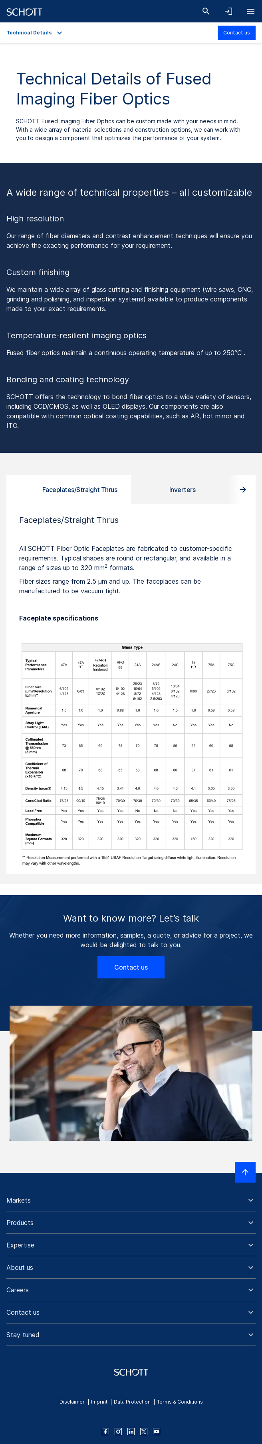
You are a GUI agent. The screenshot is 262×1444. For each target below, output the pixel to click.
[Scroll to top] (245, 1172)
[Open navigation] (251, 11)
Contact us (236, 33)
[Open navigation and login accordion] (228, 11)
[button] (131, 1200)
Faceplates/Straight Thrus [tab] (79, 490)
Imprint (99, 1402)
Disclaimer (72, 1402)
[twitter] (143, 1431)
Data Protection (132, 1402)
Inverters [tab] (182, 490)
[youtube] (156, 1431)
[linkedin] (131, 1431)
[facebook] (105, 1431)
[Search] (206, 11)
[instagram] (118, 1431)
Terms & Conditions (180, 1402)
